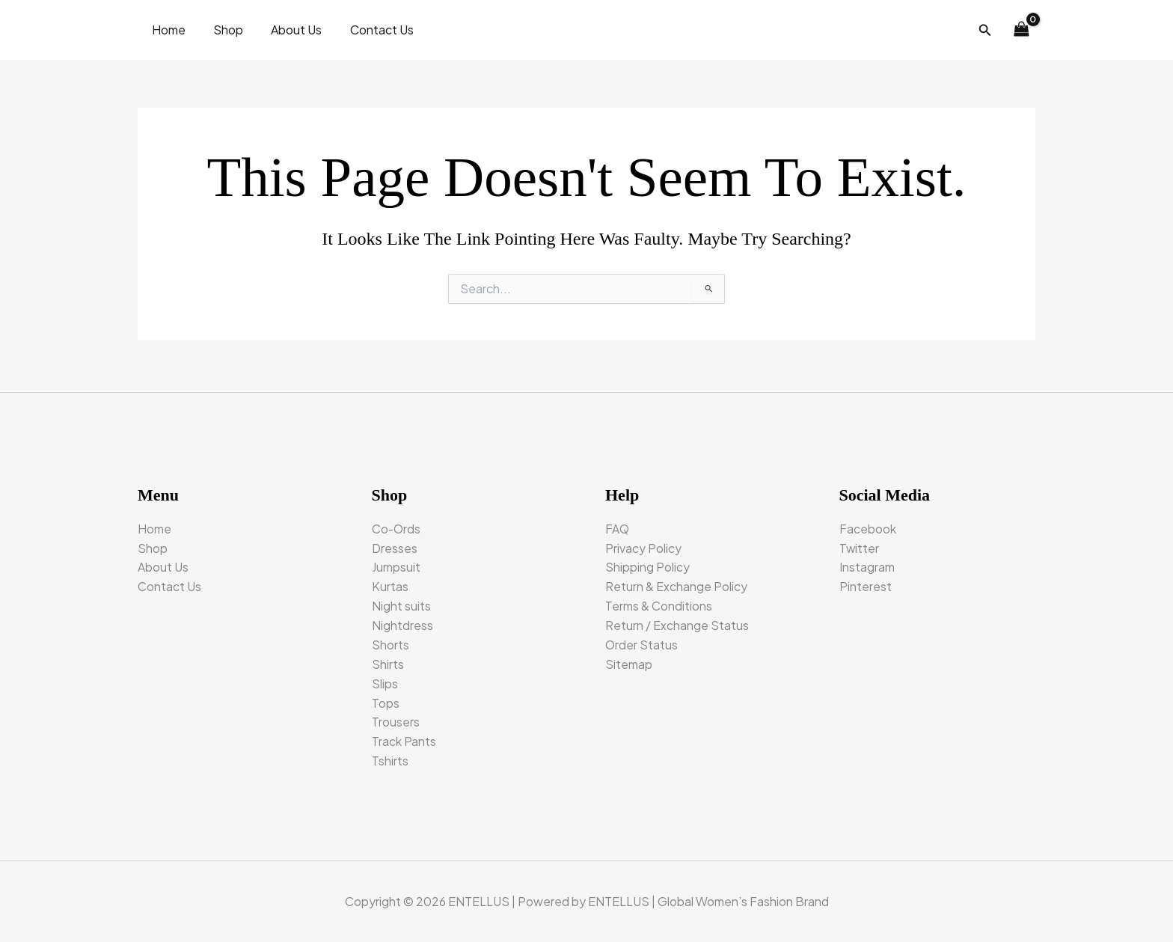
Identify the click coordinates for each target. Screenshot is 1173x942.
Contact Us (367, 29)
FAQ (617, 523)
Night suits (401, 603)
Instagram (867, 563)
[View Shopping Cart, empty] (1021, 29)
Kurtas (390, 582)
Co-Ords (397, 523)
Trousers (396, 721)
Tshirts (390, 760)
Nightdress (402, 622)
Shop (222, 29)
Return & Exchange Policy (676, 582)
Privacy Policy (643, 543)
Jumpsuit (396, 563)
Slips (385, 681)
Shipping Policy (647, 563)
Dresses (394, 543)
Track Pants (404, 740)
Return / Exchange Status (677, 622)
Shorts (390, 641)
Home (166, 29)
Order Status (642, 641)
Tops (385, 701)
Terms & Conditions (658, 603)
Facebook (867, 523)
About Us (286, 29)
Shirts (388, 662)
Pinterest (865, 582)
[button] (985, 30)
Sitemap (628, 662)
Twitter (859, 543)
